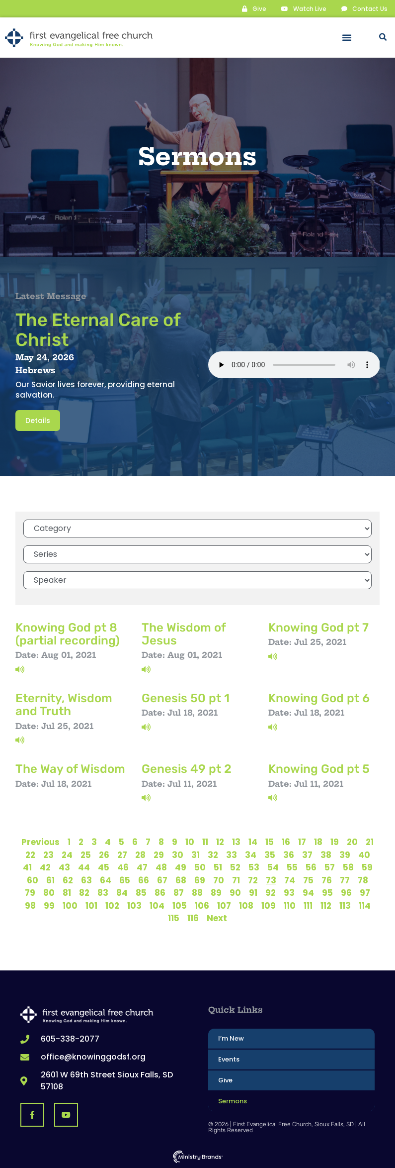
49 (180, 867)
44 (84, 867)
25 (85, 854)
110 (290, 905)
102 (112, 905)
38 (325, 854)
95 (327, 892)
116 (193, 918)
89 (216, 892)
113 (345, 905)
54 (273, 867)
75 (308, 880)
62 (68, 880)
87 (178, 892)
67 (162, 880)
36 (288, 854)
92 (270, 892)
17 (302, 842)
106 (202, 905)
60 (32, 880)
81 (67, 892)
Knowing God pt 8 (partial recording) (67, 633)
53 (253, 867)
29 (159, 854)
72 (253, 880)
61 (50, 880)
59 (367, 867)
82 (84, 892)
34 (250, 854)
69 (199, 880)
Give (225, 1079)
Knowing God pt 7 (318, 627)
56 (311, 867)
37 (307, 854)
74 (289, 880)
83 (102, 892)
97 (365, 892)
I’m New (231, 1038)
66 (143, 880)
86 (160, 892)
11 (205, 842)
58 (348, 867)
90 (235, 892)
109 (268, 905)
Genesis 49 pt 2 (187, 768)
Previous (40, 842)
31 (195, 854)
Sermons (232, 1100)
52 (235, 867)
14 (252, 842)
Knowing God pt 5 (319, 768)
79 (30, 892)
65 (124, 880)
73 (271, 880)
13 (236, 842)
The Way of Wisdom (70, 768)
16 (286, 842)
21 (370, 842)
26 (104, 854)
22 (30, 854)
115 (173, 918)
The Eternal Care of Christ (97, 329)
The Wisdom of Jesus (184, 633)
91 (253, 892)
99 (49, 905)
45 (103, 867)
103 (134, 905)
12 (220, 842)
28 (140, 854)
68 (180, 880)
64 (105, 880)
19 (334, 842)
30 (177, 854)
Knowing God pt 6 (319, 698)
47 (142, 867)
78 (363, 880)
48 (161, 867)
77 (345, 880)
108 (246, 905)
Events (228, 1058)
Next (217, 918)
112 (325, 905)
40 (364, 854)
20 (352, 842)
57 (329, 867)
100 (70, 905)
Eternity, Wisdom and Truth (63, 704)
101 (91, 905)
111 (308, 905)
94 (308, 892)
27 (122, 854)
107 (224, 905)
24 (67, 854)
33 (231, 854)
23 (48, 854)
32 (213, 854)
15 (269, 842)
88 (197, 892)
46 (123, 867)
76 (326, 880)
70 (218, 880)
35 (269, 854)
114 (365, 905)
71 (236, 880)
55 (292, 867)
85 (141, 892)
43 (64, 867)
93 (289, 892)
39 (344, 854)
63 (86, 880)
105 (179, 905)
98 (30, 905)
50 (200, 867)
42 (45, 867)
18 (318, 842)
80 (49, 892)
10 (189, 842)
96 (346, 892)
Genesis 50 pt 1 (186, 698)
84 (122, 892)
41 (27, 867)
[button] (346, 37)
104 (157, 905)
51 (218, 867)
